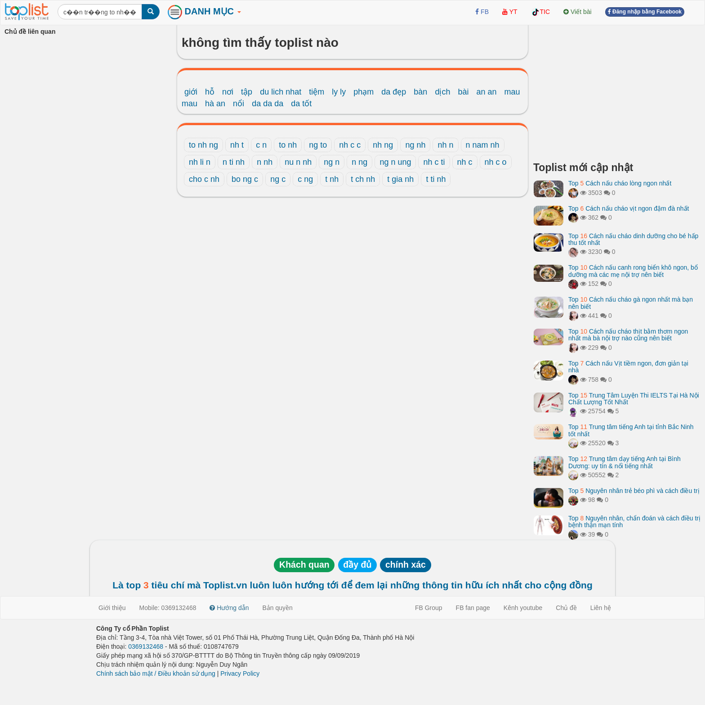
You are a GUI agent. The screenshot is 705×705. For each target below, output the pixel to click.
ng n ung (395, 162)
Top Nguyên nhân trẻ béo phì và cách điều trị (634, 490)
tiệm (316, 91)
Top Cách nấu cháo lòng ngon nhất (619, 183)
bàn (420, 91)
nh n (445, 144)
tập (246, 91)
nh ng (383, 144)
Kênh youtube (523, 607)
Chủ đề (566, 607)
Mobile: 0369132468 (167, 607)
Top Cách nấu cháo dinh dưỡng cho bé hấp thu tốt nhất (633, 239)
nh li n (199, 162)
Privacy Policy (239, 673)
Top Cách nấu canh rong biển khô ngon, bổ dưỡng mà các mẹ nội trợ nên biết (633, 271)
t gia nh (400, 179)
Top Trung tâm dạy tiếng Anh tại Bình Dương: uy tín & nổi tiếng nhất (624, 462)
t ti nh (436, 179)
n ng (359, 162)
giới (190, 91)
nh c (465, 162)
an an (487, 91)
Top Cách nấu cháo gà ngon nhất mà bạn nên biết (630, 303)
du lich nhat (280, 91)
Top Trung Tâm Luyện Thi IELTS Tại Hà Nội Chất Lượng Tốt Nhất (633, 399)
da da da (267, 103)
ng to (318, 144)
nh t (237, 144)
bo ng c (245, 179)
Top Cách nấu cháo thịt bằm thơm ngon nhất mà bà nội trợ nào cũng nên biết (628, 335)
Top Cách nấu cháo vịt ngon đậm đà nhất (628, 208)
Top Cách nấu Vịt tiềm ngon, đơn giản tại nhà (628, 367)
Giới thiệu (112, 607)
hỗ (209, 91)
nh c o (496, 162)
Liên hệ (600, 607)
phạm (363, 91)
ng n (331, 162)
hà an (215, 103)
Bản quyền (278, 607)
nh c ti (434, 162)
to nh (288, 144)
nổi (238, 103)
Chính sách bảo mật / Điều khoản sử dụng (155, 673)
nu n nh (298, 162)
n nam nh (483, 144)
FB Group (428, 607)
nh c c (350, 144)
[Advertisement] (617, 90)
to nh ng (203, 144)
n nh (264, 162)
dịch (442, 91)
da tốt (301, 103)
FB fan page (473, 607)
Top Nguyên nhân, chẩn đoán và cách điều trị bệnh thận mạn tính (634, 522)
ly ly (339, 91)
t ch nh (363, 179)
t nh (332, 179)
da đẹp (393, 91)
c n (261, 144)
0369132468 (145, 646)
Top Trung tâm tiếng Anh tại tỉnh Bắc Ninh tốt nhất (631, 430)
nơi (227, 91)
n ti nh (234, 162)
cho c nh (204, 179)
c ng (305, 179)
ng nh (415, 144)
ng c (278, 179)
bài (463, 91)
